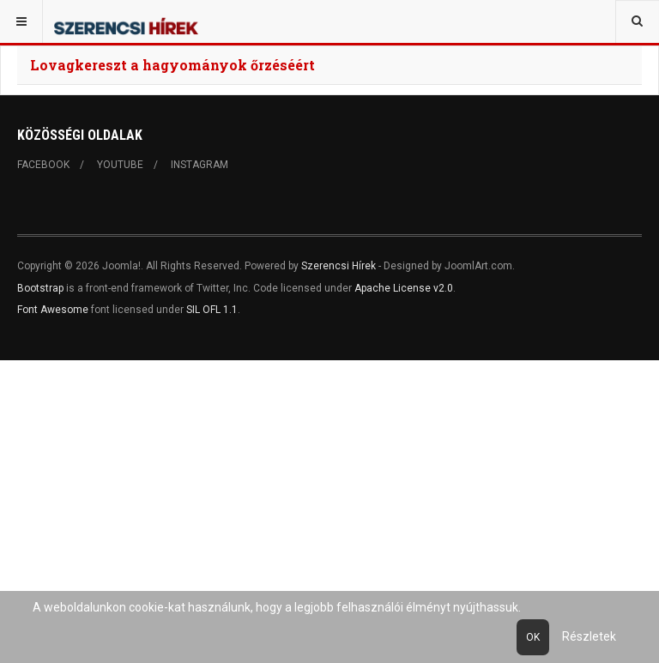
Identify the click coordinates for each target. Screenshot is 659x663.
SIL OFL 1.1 (212, 310)
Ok (533, 637)
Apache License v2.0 (403, 288)
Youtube (120, 165)
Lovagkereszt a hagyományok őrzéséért (172, 65)
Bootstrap (40, 288)
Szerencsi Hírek (338, 266)
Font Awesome (52, 310)
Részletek (589, 636)
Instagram (199, 165)
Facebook (43, 165)
